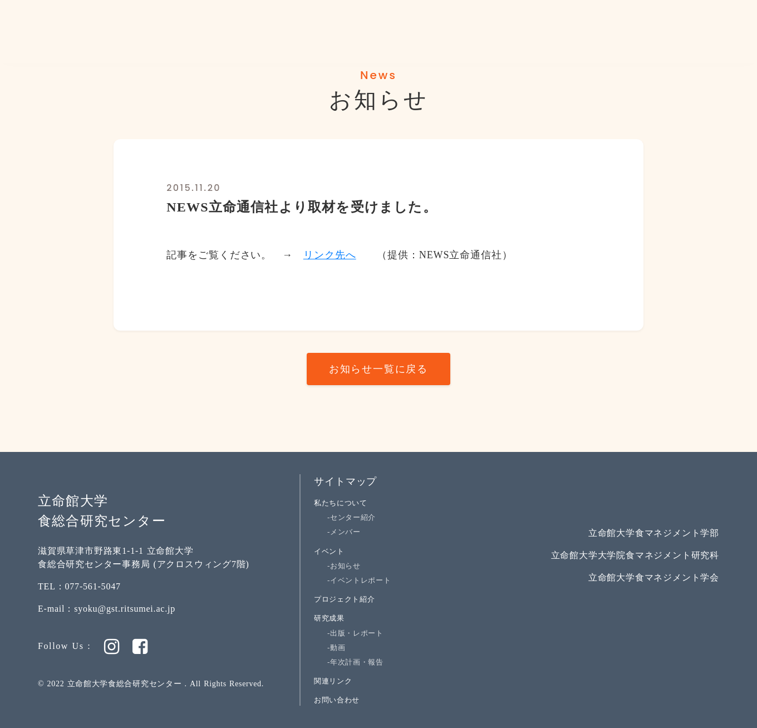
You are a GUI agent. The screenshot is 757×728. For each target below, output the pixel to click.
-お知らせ (344, 566)
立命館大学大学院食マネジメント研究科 (635, 555)
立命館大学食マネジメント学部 (653, 533)
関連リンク (333, 681)
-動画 (336, 647)
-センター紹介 (351, 517)
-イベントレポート (359, 580)
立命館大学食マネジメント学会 (653, 577)
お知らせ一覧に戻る (378, 369)
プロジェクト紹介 (344, 599)
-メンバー (344, 532)
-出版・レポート (355, 633)
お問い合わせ (337, 700)
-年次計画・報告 (355, 662)
